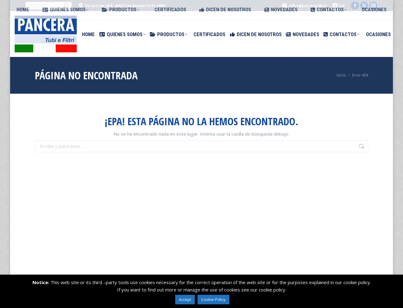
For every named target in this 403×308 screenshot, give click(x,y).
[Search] (49, 5)
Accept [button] (185, 299)
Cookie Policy (213, 299)
